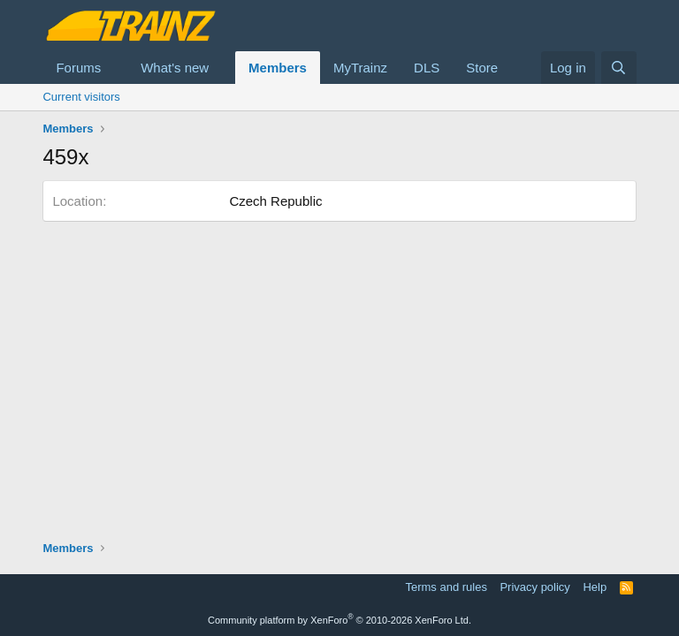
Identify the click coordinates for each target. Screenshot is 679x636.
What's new (175, 67)
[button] (115, 67)
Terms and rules (445, 587)
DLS (426, 67)
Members (277, 67)
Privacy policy (534, 587)
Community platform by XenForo (339, 620)
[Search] (618, 67)
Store (482, 67)
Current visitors (80, 96)
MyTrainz (360, 67)
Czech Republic (275, 200)
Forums (78, 67)
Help (595, 587)
